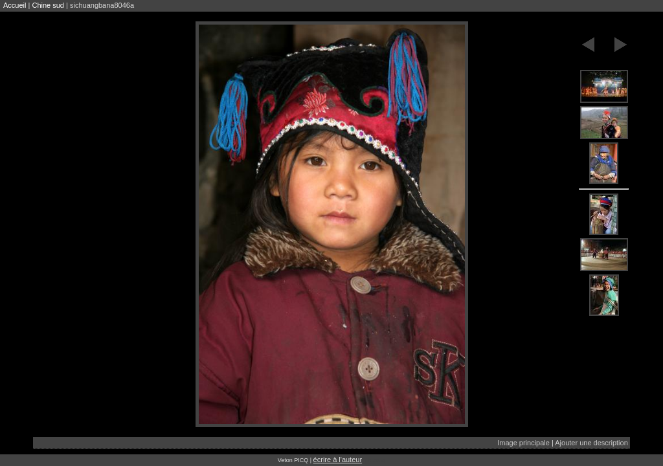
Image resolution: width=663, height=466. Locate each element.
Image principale (523, 443)
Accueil (14, 5)
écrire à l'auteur (337, 459)
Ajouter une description (591, 443)
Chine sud (48, 5)
